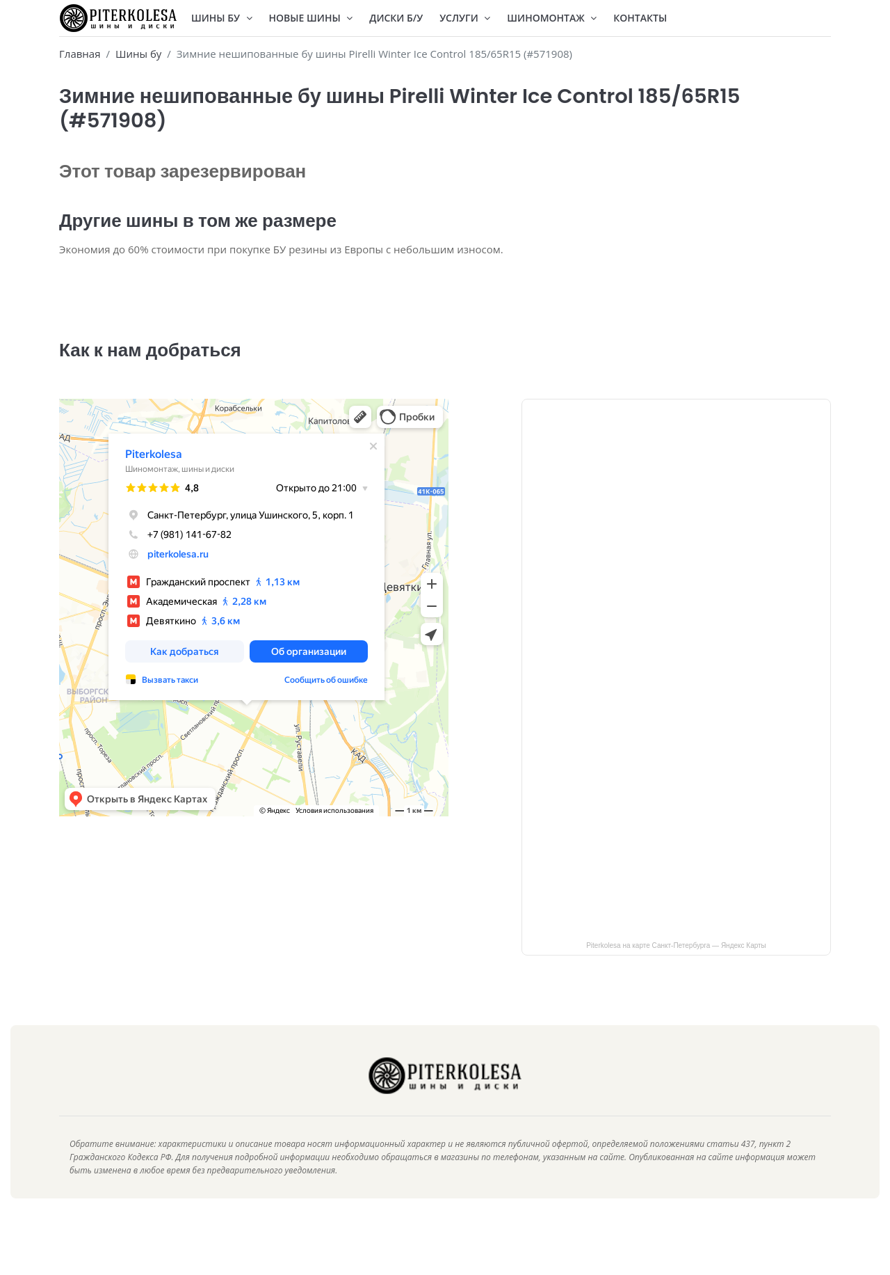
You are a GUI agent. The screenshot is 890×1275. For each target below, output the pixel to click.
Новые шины (311, 17)
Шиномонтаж (552, 17)
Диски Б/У (396, 17)
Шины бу (138, 54)
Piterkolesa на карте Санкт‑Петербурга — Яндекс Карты (676, 966)
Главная (79, 54)
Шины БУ (221, 17)
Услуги (464, 17)
